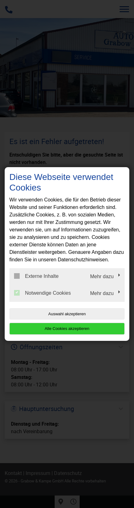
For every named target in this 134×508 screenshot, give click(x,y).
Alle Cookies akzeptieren (67, 328)
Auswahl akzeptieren (67, 314)
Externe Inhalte (36, 276)
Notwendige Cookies (42, 293)
